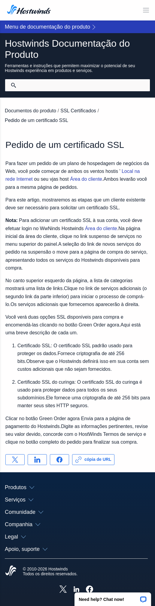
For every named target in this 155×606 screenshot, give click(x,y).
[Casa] (29, 10)
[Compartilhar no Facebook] (59, 459)
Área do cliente (86, 179)
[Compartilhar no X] (15, 459)
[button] (113, 597)
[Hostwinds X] (63, 590)
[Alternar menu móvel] (146, 10)
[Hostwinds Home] (11, 571)
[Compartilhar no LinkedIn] (37, 459)
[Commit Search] (13, 85)
